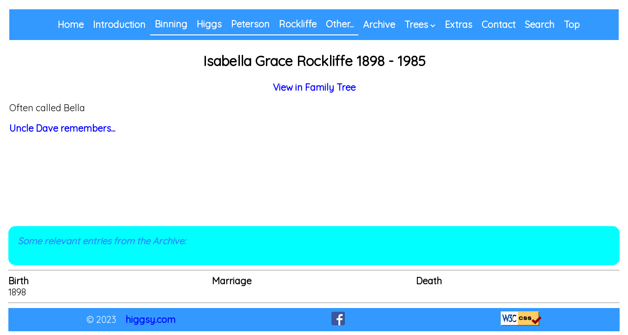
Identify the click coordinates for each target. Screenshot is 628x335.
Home (71, 24)
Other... (340, 24)
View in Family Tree (314, 87)
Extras (458, 24)
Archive (379, 24)
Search (540, 24)
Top (572, 24)
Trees (416, 24)
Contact (499, 24)
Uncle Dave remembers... (62, 128)
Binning (171, 24)
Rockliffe (298, 24)
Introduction (119, 24)
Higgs (209, 24)
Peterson (250, 24)
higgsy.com (151, 319)
